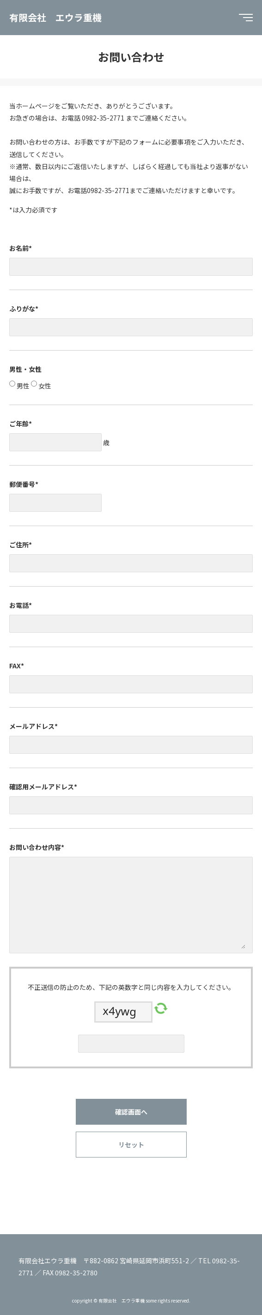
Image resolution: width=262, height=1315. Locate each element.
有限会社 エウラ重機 (55, 17)
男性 (22, 385)
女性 (44, 385)
